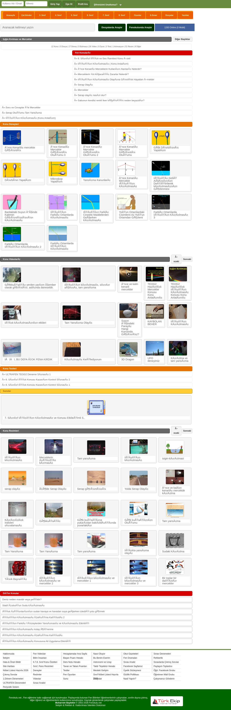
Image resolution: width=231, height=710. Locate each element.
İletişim (6, 658)
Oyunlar (137, 15)
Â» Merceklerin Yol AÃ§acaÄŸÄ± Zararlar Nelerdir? (101, 74)
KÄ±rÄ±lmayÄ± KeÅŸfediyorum (82, 359)
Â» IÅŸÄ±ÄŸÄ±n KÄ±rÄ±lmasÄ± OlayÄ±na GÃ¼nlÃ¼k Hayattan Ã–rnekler (114, 79)
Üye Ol (69, 4)
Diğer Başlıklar (182, 39)
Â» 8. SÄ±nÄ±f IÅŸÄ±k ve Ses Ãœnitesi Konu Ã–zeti (102, 58)
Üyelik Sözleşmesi (132, 670)
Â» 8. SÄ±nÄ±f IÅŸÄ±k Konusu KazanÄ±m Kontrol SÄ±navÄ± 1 (36, 384)
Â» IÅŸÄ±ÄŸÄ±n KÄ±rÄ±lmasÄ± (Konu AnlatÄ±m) (29, 118)
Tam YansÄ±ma (14, 551)
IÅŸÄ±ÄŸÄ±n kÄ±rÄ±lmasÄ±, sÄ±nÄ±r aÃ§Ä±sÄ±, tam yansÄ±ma (87, 286)
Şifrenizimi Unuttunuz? (105, 4)
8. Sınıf (122, 15)
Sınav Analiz (129, 662)
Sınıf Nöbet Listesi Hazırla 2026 (105, 675)
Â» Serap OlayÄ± (83, 84)
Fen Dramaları (130, 658)
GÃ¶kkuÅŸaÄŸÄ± (49, 521)
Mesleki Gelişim (100, 670)
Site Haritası (9, 666)
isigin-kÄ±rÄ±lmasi (173, 458)
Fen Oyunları (69, 674)
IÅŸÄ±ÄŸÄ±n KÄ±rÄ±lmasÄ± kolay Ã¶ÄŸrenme (27, 629)
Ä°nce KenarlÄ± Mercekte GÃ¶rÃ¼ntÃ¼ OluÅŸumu (128, 150)
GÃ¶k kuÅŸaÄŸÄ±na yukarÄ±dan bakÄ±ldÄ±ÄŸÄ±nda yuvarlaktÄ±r (96, 523)
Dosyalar (169, 15)
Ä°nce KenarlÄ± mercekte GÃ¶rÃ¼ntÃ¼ (20, 149)
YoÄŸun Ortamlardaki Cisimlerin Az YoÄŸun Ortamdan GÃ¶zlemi (132, 215)
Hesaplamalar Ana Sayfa (75, 654)
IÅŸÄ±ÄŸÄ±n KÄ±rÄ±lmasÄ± (180, 323)
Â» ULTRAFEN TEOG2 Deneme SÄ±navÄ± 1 (26, 374)
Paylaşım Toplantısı (163, 666)
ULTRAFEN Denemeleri (14, 683)
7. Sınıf (106, 15)
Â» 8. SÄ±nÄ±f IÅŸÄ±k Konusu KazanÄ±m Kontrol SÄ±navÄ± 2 (36, 379)
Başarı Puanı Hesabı (73, 658)
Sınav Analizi (39, 683)
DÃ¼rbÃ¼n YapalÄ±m (18, 180)
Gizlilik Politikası (131, 674)
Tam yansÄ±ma (86, 458)
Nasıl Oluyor (99, 654)
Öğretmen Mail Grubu (164, 674)
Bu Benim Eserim (101, 658)
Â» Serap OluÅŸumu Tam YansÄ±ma (22, 112)
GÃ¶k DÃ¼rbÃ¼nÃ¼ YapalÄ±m (166, 149)
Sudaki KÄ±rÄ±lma (173, 551)
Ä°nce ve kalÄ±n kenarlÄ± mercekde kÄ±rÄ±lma (173, 490)
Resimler (37, 674)
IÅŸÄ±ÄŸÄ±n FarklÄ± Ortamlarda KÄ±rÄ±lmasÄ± (62, 215)
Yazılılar (185, 15)
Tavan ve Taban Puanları (75, 666)
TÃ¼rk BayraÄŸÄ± (16, 579)
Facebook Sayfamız (133, 666)
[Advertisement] (36, 77)
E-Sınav (153, 15)
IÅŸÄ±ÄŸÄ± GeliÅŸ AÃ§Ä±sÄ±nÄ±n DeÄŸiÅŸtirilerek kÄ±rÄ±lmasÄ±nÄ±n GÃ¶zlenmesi (165, 183)
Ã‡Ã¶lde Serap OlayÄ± (52, 488)
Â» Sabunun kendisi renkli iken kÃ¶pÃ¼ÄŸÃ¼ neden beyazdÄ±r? (109, 100)
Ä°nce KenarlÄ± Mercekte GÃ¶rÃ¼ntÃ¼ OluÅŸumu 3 (60, 150)
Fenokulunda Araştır (140, 27)
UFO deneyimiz (154, 359)
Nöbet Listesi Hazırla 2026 (15, 670)
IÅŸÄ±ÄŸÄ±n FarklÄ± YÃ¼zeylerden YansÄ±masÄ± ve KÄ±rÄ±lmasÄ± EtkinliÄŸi (45, 623)
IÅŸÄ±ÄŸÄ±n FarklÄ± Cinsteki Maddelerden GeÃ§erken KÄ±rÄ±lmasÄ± (96, 216)
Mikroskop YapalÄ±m (57, 180)
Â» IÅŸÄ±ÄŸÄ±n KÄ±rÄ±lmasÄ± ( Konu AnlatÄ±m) (101, 63)
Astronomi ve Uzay (102, 662)
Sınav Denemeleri (162, 654)
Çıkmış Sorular (10, 674)
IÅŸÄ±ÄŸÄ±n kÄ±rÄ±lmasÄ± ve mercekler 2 (49, 581)
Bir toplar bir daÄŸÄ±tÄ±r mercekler (169, 581)
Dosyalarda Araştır (111, 27)
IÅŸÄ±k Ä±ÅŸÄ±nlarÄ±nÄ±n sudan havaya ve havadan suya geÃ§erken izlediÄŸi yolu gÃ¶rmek (53, 611)
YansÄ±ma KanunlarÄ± (96, 180)
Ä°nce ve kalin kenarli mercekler (129, 287)
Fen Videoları (39, 654)
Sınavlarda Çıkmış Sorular (166, 662)
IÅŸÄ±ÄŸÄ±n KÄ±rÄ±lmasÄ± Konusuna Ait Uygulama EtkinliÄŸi (36, 641)
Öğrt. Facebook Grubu (164, 670)
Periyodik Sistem (11, 687)
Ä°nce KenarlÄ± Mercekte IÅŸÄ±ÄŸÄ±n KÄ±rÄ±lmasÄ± (128, 182)
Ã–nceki (176, 259)
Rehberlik (158, 658)
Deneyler (37, 670)
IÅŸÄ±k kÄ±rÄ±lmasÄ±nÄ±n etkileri (25, 322)
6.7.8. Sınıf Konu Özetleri (45, 662)
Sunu (65, 678)
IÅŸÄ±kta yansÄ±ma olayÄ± (137, 552)
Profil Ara (83, 4)
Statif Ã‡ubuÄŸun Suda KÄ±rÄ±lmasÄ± (23, 605)
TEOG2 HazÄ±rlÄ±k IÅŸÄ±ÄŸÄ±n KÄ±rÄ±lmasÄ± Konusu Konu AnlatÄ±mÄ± (180, 291)
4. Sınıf (58, 15)
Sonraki (187, 259)
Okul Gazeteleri (130, 654)
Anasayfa (10, 15)
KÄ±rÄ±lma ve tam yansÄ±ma (179, 359)
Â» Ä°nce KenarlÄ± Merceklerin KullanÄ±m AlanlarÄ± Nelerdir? (107, 69)
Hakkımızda (8, 654)
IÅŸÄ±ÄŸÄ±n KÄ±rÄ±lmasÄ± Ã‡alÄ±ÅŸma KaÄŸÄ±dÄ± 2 (33, 617)
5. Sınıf (74, 15)
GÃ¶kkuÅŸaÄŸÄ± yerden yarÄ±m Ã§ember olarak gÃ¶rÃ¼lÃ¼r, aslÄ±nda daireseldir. (30, 286)
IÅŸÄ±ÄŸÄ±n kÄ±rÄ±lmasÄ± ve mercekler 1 (96, 579)
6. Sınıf (90, 15)
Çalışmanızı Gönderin (164, 678)
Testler (66, 670)
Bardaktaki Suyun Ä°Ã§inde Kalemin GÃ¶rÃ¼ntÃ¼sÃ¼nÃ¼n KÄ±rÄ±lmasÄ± (21, 216)
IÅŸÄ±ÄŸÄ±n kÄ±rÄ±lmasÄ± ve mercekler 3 (135, 581)
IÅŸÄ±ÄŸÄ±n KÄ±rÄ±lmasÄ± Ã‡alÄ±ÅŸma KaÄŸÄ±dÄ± (32, 635)
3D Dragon (127, 359)
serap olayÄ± (12, 488)
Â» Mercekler (81, 90)
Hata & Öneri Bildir (12, 662)
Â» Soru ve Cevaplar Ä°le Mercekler (21, 107)
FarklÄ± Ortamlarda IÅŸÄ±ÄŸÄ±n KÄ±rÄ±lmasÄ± (62, 246)
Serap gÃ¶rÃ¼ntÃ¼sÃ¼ (91, 488)
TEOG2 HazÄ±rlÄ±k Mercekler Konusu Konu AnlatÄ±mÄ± (155, 291)
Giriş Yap (55, 4)
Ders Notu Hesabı (71, 662)
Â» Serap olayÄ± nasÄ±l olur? (90, 95)
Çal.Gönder (26, 15)
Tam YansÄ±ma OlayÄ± (78, 322)
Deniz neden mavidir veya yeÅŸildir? (22, 599)
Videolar (37, 678)
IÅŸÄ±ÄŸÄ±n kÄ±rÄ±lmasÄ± (13, 459)
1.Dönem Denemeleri (13, 678)
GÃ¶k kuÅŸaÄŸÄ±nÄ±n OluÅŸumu (138, 521)
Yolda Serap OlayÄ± (136, 488)
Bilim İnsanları (40, 658)
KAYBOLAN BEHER (155, 323)
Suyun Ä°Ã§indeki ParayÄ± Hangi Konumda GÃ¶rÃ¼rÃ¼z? (130, 327)
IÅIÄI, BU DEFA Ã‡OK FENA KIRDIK (28, 359)
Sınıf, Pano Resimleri (43, 666)
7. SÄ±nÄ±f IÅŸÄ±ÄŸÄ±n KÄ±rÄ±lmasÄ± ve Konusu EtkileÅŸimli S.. (45, 417)
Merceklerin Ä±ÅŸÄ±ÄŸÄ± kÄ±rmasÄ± (47, 460)
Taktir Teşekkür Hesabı (104, 666)
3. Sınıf (42, 15)
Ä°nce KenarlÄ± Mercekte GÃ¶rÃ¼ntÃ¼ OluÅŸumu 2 (92, 150)
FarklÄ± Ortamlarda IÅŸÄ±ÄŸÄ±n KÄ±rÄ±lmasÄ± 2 (23, 245)
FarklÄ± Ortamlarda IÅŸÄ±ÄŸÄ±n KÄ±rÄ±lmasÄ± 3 (171, 215)
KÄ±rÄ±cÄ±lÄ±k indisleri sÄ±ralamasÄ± (14, 523)
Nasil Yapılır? (129, 678)
